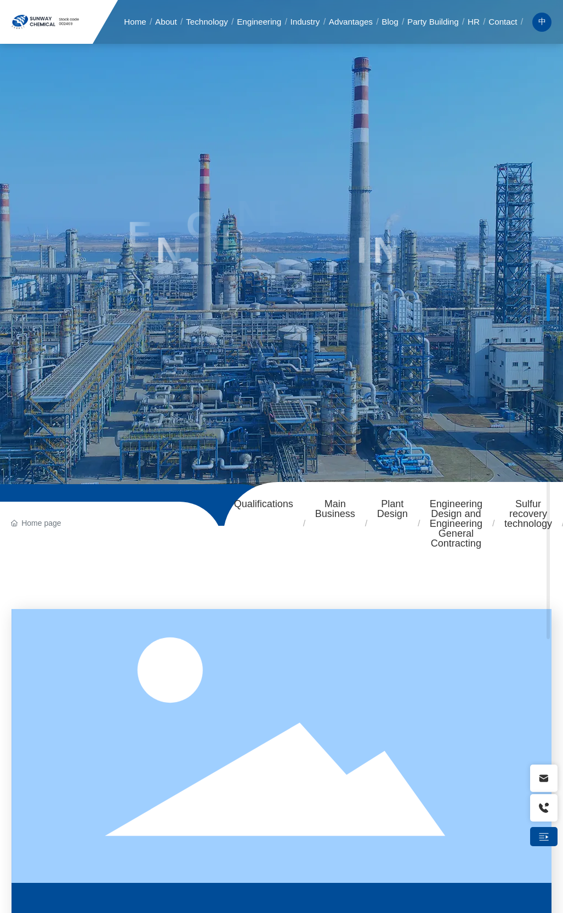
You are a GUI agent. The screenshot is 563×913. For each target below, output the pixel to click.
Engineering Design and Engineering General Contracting (456, 523)
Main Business (335, 509)
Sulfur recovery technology (528, 514)
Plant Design (392, 509)
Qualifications (263, 504)
